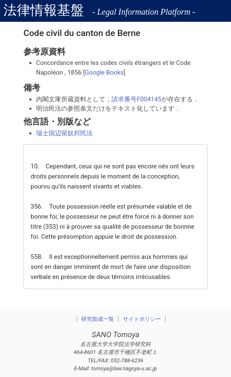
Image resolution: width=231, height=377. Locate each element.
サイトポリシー (142, 319)
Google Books (104, 72)
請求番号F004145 (136, 99)
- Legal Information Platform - (143, 11)
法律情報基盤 (43, 10)
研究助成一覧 (97, 319)
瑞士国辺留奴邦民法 (64, 133)
